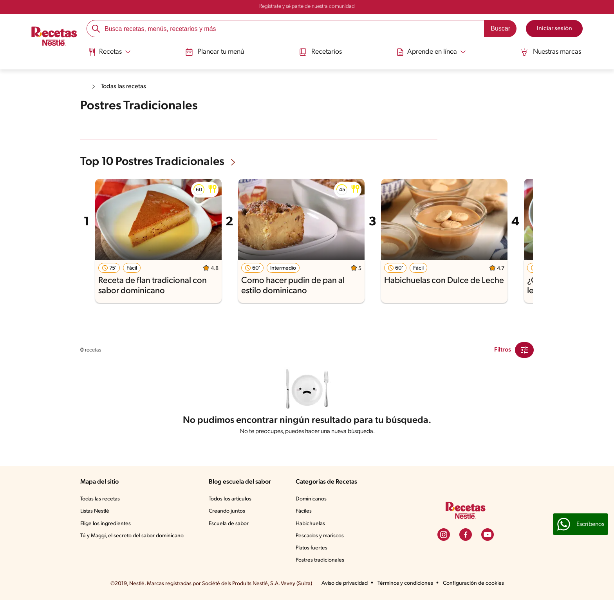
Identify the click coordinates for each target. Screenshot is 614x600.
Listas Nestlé (94, 511)
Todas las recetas (123, 86)
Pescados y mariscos (320, 536)
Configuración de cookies (473, 583)
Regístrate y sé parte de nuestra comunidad (307, 6)
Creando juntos (227, 511)
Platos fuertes (311, 548)
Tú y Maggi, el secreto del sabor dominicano (132, 536)
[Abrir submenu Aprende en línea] (431, 52)
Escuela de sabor (229, 524)
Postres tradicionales (320, 560)
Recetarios (320, 52)
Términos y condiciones (405, 583)
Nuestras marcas (550, 52)
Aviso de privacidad (344, 583)
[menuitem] (109, 55)
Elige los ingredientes (105, 524)
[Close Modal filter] (524, 350)
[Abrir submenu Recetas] (109, 52)
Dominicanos (311, 499)
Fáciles (304, 511)
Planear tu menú (214, 52)
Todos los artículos (230, 499)
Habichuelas (310, 524)
